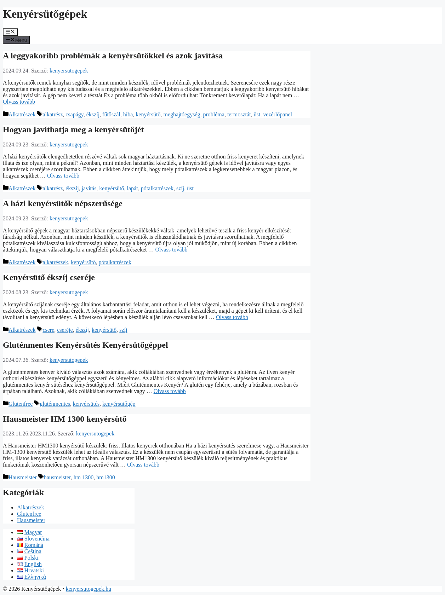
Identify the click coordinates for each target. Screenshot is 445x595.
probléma (213, 114)
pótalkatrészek (157, 188)
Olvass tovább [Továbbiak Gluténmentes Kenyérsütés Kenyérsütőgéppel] (170, 391)
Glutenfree (20, 404)
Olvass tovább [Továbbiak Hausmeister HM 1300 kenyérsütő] (143, 465)
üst (257, 114)
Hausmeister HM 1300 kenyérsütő (65, 418)
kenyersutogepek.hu (88, 589)
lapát (132, 188)
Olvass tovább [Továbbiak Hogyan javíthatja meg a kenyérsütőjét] (63, 176)
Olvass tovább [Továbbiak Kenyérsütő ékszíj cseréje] (232, 317)
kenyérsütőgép (118, 404)
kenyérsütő (148, 114)
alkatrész (52, 114)
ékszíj (92, 114)
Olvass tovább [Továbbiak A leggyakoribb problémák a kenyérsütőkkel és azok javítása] (19, 102)
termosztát (239, 114)
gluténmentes (55, 404)
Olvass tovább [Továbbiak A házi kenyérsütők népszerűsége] (171, 250)
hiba (128, 114)
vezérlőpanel (277, 114)
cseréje (65, 330)
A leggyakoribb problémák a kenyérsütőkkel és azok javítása (113, 55)
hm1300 (105, 477)
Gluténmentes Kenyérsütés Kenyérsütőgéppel (85, 345)
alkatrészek (55, 262)
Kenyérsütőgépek (45, 13)
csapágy (74, 114)
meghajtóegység (182, 114)
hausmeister (57, 477)
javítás (89, 188)
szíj (180, 188)
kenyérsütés (86, 404)
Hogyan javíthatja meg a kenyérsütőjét (73, 129)
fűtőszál (111, 114)
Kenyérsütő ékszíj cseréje (49, 277)
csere (48, 330)
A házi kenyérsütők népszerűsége (62, 203)
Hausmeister (22, 477)
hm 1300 (83, 477)
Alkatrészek (21, 114)
